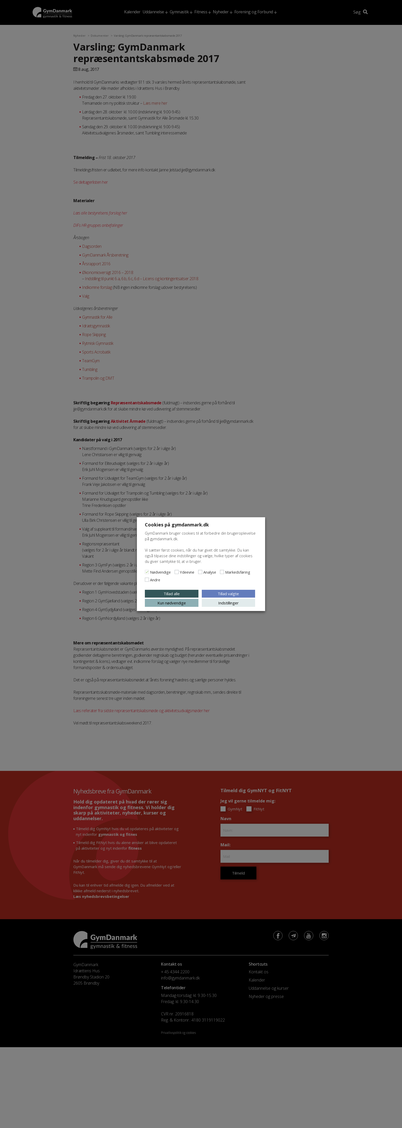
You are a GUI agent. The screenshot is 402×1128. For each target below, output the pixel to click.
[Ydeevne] (177, 572)
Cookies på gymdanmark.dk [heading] (177, 524)
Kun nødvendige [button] (171, 602)
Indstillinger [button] (228, 602)
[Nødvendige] (147, 572)
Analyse (209, 571)
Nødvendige (160, 571)
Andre (155, 579)
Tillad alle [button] (172, 593)
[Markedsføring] (222, 572)
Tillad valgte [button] (228, 593)
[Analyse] (200, 572)
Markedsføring (237, 571)
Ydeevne (187, 571)
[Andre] (147, 579)
